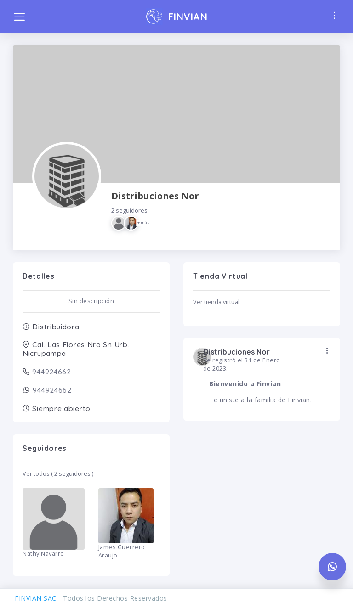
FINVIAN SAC (36, 598)
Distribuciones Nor (155, 210)
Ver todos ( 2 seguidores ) (58, 474)
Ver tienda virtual (216, 302)
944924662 (50, 371)
